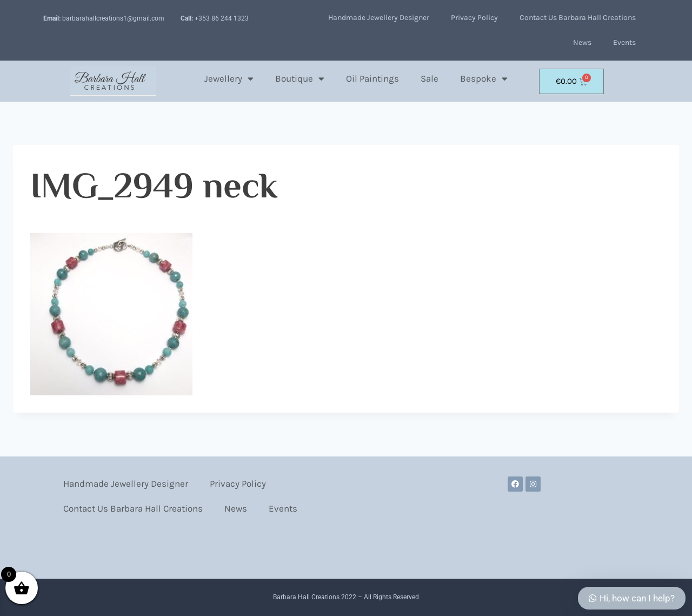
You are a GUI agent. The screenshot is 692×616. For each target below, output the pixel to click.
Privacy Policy (474, 17)
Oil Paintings (372, 78)
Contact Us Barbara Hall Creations (578, 17)
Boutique (299, 79)
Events (624, 42)
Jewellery (229, 79)
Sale (429, 78)
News (582, 42)
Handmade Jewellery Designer (378, 17)
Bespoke (484, 79)
